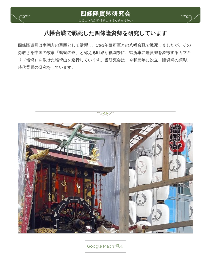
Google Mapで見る (105, 246)
